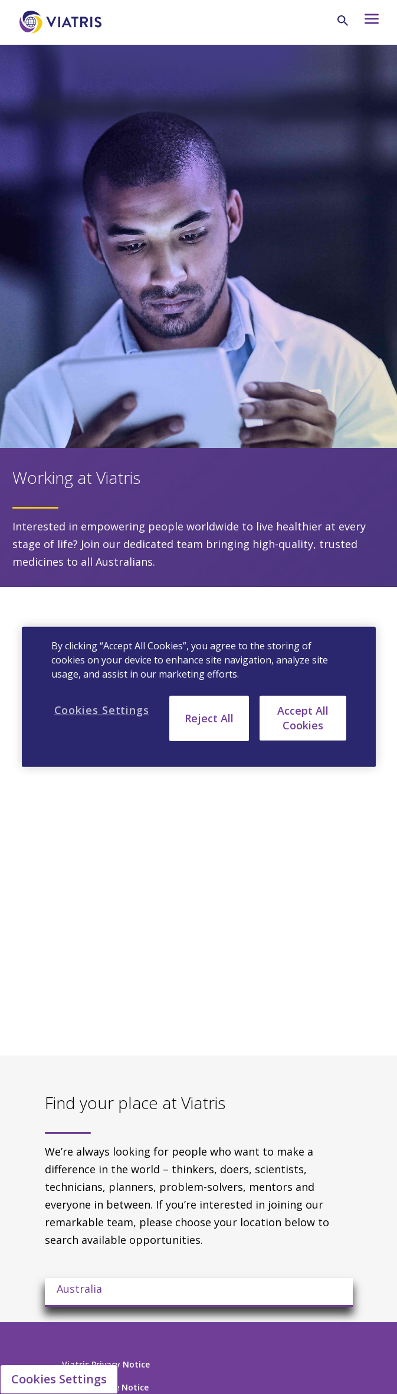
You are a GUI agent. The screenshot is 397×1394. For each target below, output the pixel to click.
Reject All (209, 718)
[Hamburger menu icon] (368, 22)
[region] (199, 697)
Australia (79, 1289)
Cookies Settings (59, 1379)
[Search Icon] (342, 20)
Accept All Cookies (303, 717)
